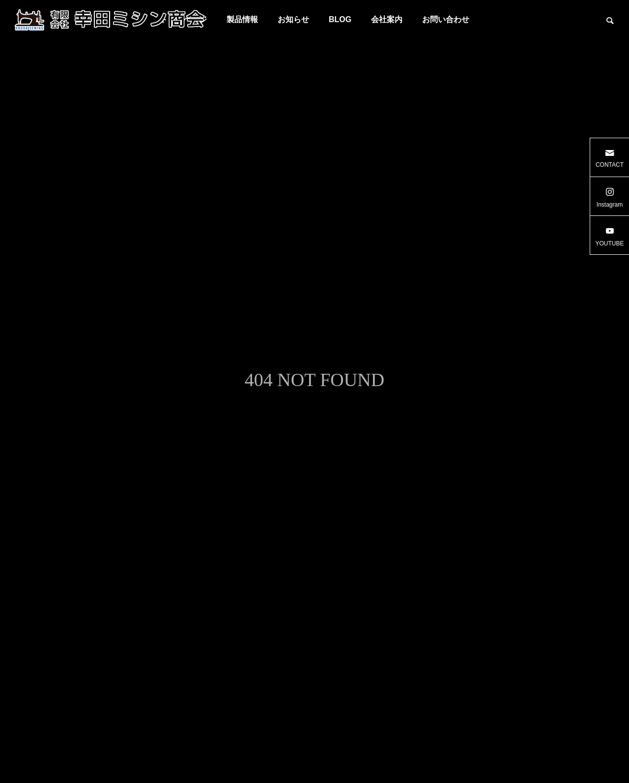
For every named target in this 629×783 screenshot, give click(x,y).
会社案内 (386, 19)
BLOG (340, 19)
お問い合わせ (445, 19)
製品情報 (242, 19)
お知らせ (293, 19)
